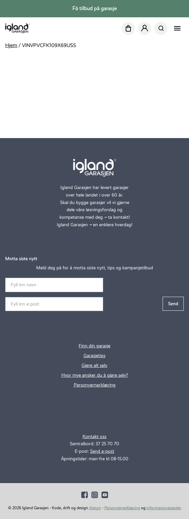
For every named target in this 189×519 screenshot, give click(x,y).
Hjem (11, 45)
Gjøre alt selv (94, 365)
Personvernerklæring (95, 385)
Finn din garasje (94, 346)
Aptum (95, 507)
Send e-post (102, 451)
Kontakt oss (94, 436)
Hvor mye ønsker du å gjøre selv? (94, 375)
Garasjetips (94, 355)
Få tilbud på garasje (94, 8)
